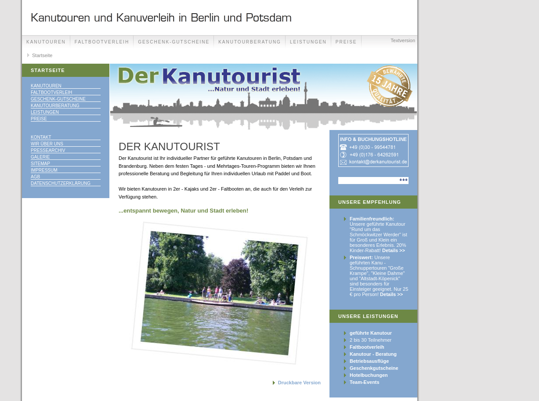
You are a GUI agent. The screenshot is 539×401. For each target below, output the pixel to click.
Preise (39, 118)
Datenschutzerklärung (60, 183)
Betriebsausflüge (369, 361)
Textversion (403, 40)
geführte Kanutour (371, 333)
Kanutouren (46, 42)
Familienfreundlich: (372, 218)
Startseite (42, 55)
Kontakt (41, 137)
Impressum (44, 170)
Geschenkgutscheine (374, 368)
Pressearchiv (48, 150)
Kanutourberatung (249, 42)
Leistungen (308, 42)
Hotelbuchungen (369, 375)
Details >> (393, 250)
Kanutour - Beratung (373, 354)
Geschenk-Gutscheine (174, 42)
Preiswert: (361, 257)
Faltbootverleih (102, 42)
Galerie (40, 157)
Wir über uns (47, 143)
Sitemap (40, 163)
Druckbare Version (299, 382)
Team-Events (365, 382)
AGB (35, 176)
